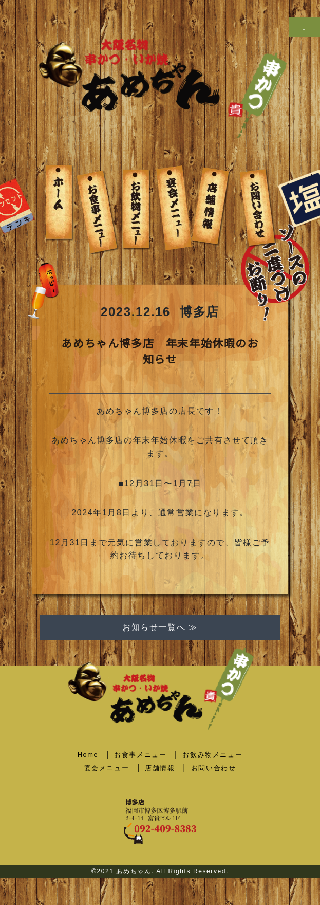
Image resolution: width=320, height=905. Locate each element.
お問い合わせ (213, 768)
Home (88, 755)
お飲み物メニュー (212, 755)
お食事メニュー (140, 755)
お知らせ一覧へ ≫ (160, 627)
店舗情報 (160, 768)
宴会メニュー (106, 768)
